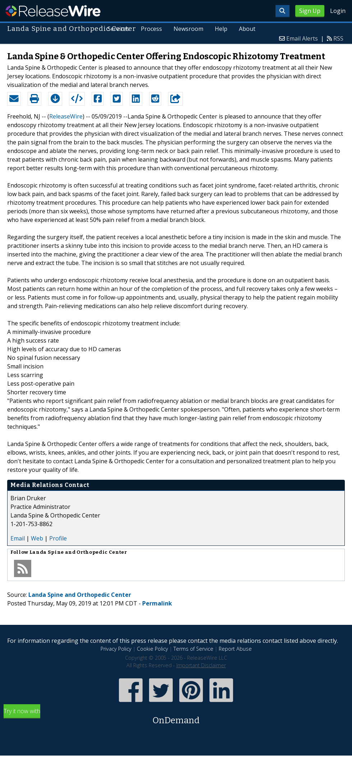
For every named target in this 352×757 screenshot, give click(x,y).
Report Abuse (235, 648)
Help (221, 29)
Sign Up (309, 11)
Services (118, 29)
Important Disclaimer (201, 665)
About (247, 29)
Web (37, 538)
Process (151, 29)
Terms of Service (193, 648)
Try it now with (176, 717)
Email (17, 538)
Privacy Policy (116, 648)
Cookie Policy (152, 648)
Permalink (157, 603)
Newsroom (188, 29)
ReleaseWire (53, 11)
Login (338, 11)
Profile (58, 538)
